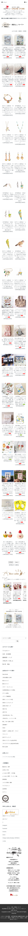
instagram (4, 825)
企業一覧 (4, 712)
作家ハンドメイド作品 (7, 699)
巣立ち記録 (5, 746)
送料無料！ (5, 724)
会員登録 (4, 788)
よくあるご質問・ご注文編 (8, 773)
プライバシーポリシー (21, 908)
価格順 (20, 31)
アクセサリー (6, 650)
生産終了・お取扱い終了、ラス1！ (10, 731)
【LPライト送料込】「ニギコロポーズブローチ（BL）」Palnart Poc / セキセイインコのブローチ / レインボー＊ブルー (20, 225)
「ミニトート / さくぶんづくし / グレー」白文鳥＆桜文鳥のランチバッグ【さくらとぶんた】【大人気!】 (20, 312)
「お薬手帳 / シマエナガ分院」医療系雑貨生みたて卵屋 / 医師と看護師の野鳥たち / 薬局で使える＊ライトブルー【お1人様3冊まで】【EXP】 (7, 52)
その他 (4, 841)
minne (3, 834)
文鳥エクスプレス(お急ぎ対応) (9, 740)
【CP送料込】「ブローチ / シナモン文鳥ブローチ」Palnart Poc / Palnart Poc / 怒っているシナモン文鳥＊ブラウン (20, 254)
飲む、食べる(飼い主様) (8, 721)
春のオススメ (5, 680)
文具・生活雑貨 (6, 654)
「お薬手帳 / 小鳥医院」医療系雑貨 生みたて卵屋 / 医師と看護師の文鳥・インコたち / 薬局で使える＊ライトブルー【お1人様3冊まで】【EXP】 (20, 52)
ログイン (4, 792)
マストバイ (20, 18)
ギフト (25, 18)
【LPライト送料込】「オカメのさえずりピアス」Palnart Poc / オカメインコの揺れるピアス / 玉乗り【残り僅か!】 (20, 167)
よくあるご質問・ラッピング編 (9, 776)
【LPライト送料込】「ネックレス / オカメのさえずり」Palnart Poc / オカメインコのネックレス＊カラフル (8, 138)
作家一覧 (4, 709)
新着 (2, 18)
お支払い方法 (5, 770)
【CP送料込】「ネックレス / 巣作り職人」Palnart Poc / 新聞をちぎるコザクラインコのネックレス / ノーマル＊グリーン (20, 109)
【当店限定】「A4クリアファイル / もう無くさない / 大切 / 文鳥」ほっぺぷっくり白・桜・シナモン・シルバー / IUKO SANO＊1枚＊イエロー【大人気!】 (20, 517)
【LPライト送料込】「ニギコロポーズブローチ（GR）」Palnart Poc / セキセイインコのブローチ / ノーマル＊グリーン (8, 254)
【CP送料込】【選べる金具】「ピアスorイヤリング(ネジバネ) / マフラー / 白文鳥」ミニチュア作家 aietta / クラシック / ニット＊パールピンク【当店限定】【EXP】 (20, 489)
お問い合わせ (14, 910)
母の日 (15, 18)
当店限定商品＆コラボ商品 (8, 690)
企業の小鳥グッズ (6, 705)
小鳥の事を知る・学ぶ (7, 715)
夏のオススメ (5, 683)
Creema (4, 831)
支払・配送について (16, 907)
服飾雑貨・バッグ (7, 657)
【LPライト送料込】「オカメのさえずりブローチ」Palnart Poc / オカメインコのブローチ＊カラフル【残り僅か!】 (8, 283)
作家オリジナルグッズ (7, 702)
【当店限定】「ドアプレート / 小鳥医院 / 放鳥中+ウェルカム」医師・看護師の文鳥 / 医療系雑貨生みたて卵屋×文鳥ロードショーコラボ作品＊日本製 (7, 401)
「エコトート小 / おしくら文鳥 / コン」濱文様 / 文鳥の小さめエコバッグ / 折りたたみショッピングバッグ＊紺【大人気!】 (8, 371)
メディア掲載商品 (6, 696)
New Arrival (5, 674)
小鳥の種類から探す (7, 677)
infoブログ (4, 819)
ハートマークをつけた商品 (8, 756)
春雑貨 (11, 18)
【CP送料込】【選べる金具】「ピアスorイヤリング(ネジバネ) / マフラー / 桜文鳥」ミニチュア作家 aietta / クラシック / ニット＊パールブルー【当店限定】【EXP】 (8, 489)
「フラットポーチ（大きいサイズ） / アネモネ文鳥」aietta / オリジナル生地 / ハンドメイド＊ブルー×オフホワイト (20, 370)
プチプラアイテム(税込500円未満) (10, 743)
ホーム (8, 907)
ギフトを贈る (5, 693)
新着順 (24, 31)
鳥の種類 (6, 18)
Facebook (4, 828)
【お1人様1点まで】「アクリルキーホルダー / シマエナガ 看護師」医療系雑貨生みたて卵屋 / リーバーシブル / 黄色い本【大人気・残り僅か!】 (20, 343)
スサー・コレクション (7, 687)
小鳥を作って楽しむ (7, 660)
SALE (3, 727)
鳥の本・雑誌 (6, 664)
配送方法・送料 (6, 766)
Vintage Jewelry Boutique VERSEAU (11, 838)
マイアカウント (6, 785)
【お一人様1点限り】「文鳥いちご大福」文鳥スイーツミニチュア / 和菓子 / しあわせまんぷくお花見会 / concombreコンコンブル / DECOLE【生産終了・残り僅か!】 (20, 547)
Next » (16, 562)
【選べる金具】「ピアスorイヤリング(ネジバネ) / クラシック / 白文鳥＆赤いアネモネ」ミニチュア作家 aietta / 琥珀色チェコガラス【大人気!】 (20, 459)
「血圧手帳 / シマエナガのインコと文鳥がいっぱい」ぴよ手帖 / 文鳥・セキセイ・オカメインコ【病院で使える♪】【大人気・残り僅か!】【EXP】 (20, 430)
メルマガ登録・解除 (7, 782)
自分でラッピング (6, 737)
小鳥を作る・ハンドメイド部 (9, 718)
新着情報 (4, 779)
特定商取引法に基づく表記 (8, 908)
